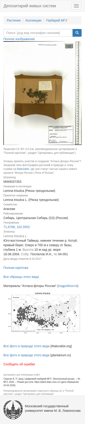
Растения (14, 20)
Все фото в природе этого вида (26, 346)
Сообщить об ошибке (19, 364)
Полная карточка (15, 268)
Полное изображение (19, 39)
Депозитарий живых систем (30, 6)
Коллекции (33, 20)
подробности (67, 286)
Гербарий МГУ (56, 20)
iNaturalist (23, 169)
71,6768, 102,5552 (16, 227)
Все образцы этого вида (21, 277)
